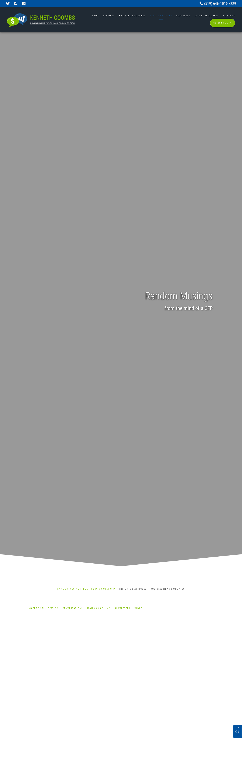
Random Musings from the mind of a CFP (86, 589)
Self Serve (183, 15)
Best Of (53, 608)
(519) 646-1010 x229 (218, 3)
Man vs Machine (98, 608)
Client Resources (207, 15)
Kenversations (72, 608)
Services (109, 15)
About (94, 15)
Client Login (222, 22)
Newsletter (122, 608)
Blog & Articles (161, 15)
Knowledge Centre (132, 15)
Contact (229, 15)
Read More (37, 711)
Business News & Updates (168, 589)
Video (139, 608)
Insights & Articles (132, 589)
